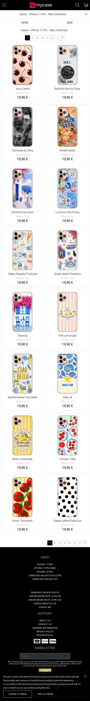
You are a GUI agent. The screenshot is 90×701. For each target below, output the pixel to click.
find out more (45, 694)
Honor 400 (45, 607)
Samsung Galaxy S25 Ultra (45, 575)
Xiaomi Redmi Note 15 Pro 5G (45, 600)
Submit (45, 671)
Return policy (45, 635)
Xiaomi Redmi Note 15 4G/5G (45, 596)
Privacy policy (45, 631)
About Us (45, 620)
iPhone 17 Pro (45, 564)
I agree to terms (18, 694)
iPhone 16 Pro (45, 571)
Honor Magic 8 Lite (45, 603)
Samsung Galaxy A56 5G (45, 592)
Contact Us (45, 624)
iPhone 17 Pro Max (45, 568)
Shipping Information (45, 628)
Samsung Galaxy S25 (45, 579)
